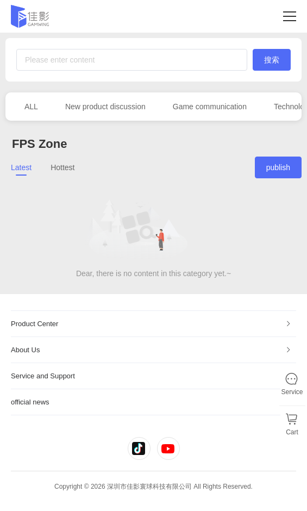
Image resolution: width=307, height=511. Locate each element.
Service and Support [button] (151, 376)
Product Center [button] (151, 324)
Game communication (210, 106)
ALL (31, 106)
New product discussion (105, 106)
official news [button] (151, 402)
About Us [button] (151, 350)
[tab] (153, 324)
